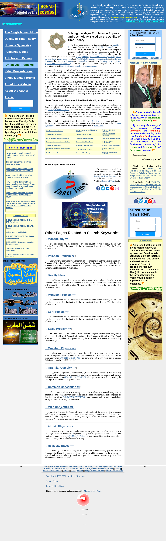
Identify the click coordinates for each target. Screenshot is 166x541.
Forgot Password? (140, 58)
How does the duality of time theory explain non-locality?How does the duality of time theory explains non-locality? (20, 185)
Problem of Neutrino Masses (84, 142)
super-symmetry (82, 56)
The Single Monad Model (22, 32)
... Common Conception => (62, 387)
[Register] (154, 58)
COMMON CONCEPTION (74, 397)
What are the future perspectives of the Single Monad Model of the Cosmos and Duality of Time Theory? (20, 204)
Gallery (118, 468)
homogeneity (102, 59)
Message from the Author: (143, 63)
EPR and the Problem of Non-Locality (57, 138)
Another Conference (155, 22)
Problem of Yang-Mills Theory (111, 145)
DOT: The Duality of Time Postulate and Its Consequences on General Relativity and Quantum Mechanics (145, 185)
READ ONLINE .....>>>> (145, 190)
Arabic (9, 97)
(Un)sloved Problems (19, 64)
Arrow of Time (98, 54)
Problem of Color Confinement (107, 141)
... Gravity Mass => (57, 275)
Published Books (16, 51)
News (73, 471)
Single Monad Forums (20, 77)
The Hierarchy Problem (53, 145)
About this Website (18, 84)
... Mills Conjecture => (59, 407)
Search (80, 471)
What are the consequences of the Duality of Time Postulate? (19, 170)
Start (46, 466)
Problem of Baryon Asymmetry (108, 149)
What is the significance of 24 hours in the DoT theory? (19, 176)
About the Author (16, 90)
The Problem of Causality (54, 134)
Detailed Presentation (12, 24)
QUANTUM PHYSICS (70, 358)
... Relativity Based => (59, 445)
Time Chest (98, 126)
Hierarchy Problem (65, 61)
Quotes (66, 471)
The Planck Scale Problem (84, 134)
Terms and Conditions (55, 486)
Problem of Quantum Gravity (84, 138)
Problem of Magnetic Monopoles (108, 134)
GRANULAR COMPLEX (75, 377)
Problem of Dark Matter (53, 153)
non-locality (82, 61)
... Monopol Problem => (60, 294)
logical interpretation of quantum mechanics (78, 66)
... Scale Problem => (58, 328)
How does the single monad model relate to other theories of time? (20, 155)
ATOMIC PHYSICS (76, 436)
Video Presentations (19, 71)
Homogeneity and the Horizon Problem (58, 142)
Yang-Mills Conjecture (85, 59)
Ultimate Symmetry (18, 45)
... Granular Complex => (60, 367)
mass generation (65, 59)
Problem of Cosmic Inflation (84, 145)
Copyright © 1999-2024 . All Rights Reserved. (65, 476)
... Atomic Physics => (59, 426)
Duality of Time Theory (20, 38)
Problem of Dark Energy (83, 153)
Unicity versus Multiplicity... (17, 232)
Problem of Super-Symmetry (84, 149)
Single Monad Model (104, 47)
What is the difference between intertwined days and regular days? (19, 195)
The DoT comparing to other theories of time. (18, 163)
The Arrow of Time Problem (54, 131)
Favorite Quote (145, 241)
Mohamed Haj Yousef (93, 491)
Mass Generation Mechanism (111, 138)
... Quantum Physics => (60, 348)
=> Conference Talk (135, 22)
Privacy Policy (52, 481)
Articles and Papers (18, 58)
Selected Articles (20, 216)
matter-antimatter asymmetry (102, 56)
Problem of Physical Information (108, 130)
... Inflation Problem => (60, 256)
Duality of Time (98, 121)
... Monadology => (56, 238)
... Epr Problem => (57, 311)
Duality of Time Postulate (58, 109)
